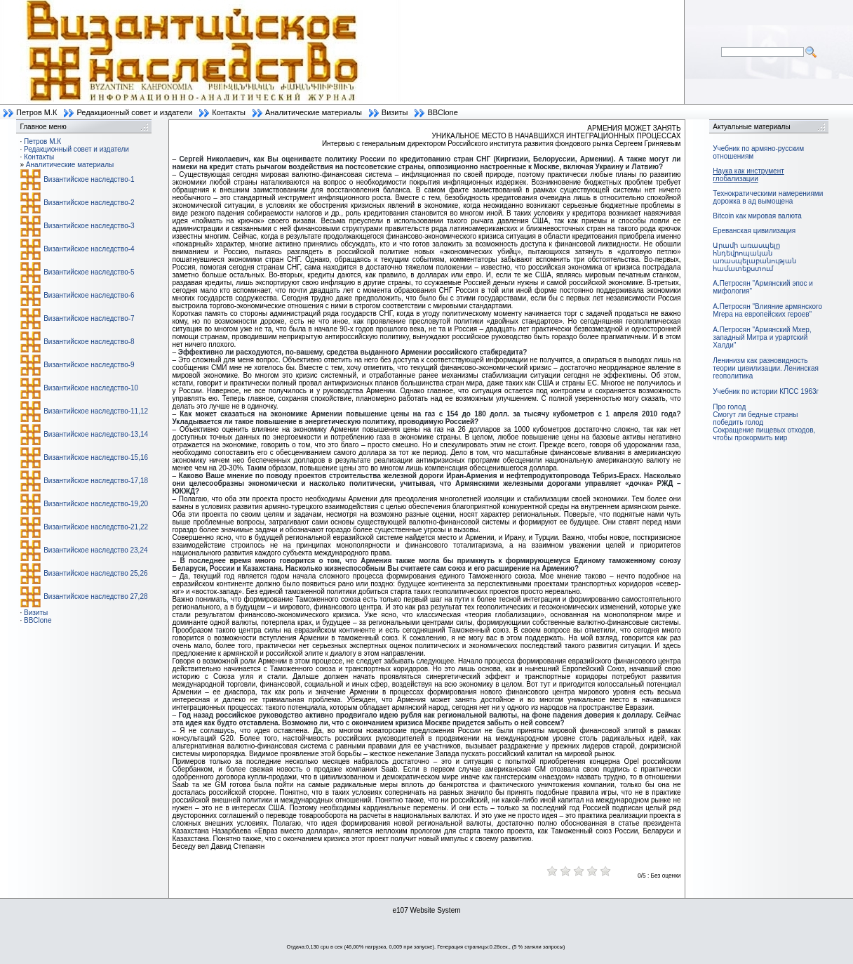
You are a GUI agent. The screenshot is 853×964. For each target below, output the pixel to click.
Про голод (729, 407)
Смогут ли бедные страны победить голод (755, 418)
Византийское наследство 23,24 (95, 550)
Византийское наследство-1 (88, 179)
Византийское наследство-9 (88, 365)
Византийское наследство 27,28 (95, 596)
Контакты (229, 112)
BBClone (442, 112)
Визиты (395, 112)
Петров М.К (36, 112)
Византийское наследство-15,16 (95, 457)
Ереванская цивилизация (754, 231)
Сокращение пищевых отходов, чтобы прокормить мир (764, 434)
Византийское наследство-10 (90, 388)
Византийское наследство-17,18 (95, 480)
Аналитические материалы (313, 112)
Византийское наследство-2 (88, 202)
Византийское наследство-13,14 (95, 434)
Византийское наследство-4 (88, 249)
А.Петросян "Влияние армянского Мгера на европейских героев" (767, 310)
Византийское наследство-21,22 (95, 527)
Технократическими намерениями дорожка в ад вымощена (768, 197)
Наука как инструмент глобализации (748, 175)
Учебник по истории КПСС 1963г (766, 391)
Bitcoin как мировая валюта (757, 216)
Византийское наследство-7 (88, 318)
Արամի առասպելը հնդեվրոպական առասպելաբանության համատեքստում (754, 257)
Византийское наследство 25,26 (95, 573)
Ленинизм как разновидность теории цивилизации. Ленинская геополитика (766, 368)
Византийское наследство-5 (88, 272)
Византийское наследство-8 (88, 341)
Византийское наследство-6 (88, 295)
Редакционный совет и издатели (134, 112)
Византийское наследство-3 (88, 226)
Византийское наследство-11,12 (95, 411)
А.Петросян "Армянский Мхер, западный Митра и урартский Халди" (762, 337)
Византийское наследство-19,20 (95, 504)
